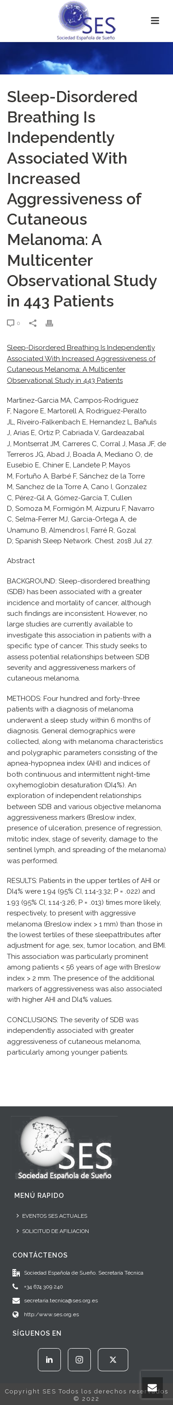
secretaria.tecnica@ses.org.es (61, 1300)
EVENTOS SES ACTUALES (52, 1215)
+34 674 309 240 (43, 1286)
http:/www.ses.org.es (51, 1314)
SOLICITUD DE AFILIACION (53, 1230)
